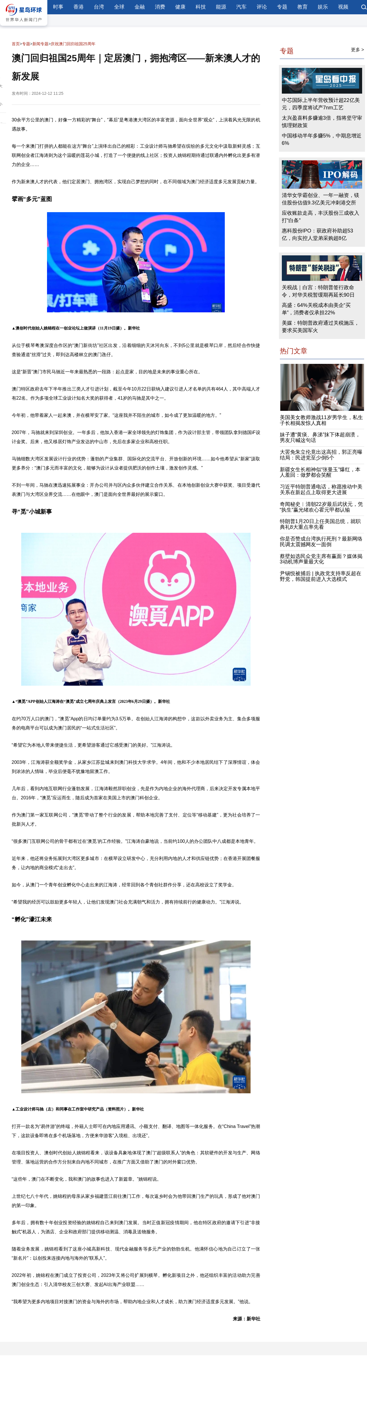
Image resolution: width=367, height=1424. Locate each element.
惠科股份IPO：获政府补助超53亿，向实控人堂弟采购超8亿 (317, 234)
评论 (262, 7)
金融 (139, 7)
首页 (16, 44)
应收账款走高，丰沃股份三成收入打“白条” (320, 216)
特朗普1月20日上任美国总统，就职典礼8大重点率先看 (320, 524)
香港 (78, 7)
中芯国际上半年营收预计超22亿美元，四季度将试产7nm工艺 (321, 104)
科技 (201, 7)
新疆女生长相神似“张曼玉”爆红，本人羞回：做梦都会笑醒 (320, 472)
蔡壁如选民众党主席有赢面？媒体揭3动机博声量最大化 (321, 559)
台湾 (99, 7)
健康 (180, 7)
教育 (302, 7)
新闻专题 (40, 44)
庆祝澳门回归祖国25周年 (73, 44)
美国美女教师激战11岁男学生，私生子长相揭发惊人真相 (321, 420)
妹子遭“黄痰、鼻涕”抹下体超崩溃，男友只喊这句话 (320, 437)
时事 (58, 7)
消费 (160, 7)
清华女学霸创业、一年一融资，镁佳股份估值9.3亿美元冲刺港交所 (320, 199)
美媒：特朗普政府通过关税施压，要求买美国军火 (320, 326)
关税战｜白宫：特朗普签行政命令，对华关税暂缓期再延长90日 (318, 291)
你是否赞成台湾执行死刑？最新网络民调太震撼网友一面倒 (321, 541)
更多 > (357, 49)
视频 (343, 7)
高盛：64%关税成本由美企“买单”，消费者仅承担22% (316, 308)
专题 (282, 7)
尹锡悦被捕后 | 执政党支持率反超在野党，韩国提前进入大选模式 (321, 576)
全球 (119, 7)
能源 (221, 7)
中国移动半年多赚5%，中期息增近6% (322, 139)
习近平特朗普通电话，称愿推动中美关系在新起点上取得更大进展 (321, 489)
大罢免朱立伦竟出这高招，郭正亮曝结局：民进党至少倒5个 (321, 455)
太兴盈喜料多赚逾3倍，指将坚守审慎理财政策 (322, 121)
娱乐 (323, 7)
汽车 (241, 7)
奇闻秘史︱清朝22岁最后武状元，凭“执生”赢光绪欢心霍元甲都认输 (321, 507)
